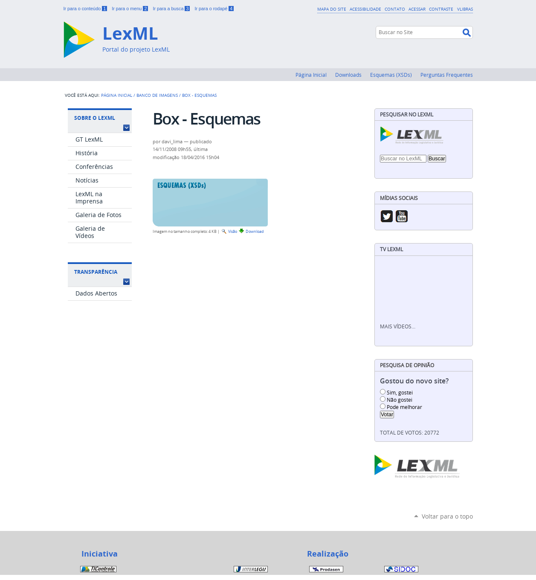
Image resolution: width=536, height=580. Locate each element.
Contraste (441, 9)
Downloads (348, 74)
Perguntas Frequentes (446, 74)
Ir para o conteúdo (86, 8)
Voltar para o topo (447, 516)
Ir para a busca (172, 8)
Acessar (417, 9)
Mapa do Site (331, 9)
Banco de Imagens (157, 95)
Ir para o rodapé (214, 8)
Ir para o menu (130, 8)
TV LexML (391, 249)
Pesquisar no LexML (406, 114)
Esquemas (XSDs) (391, 74)
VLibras (465, 9)
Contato (395, 9)
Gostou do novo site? (414, 381)
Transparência (95, 272)
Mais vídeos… (397, 326)
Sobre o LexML (94, 118)
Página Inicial (311, 74)
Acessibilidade (365, 9)
